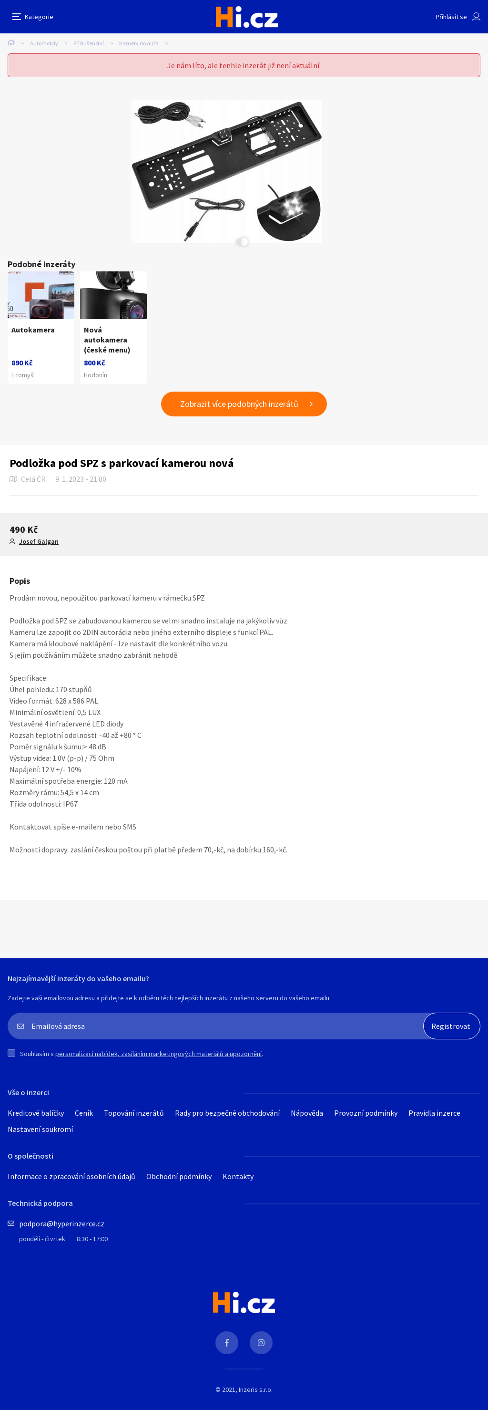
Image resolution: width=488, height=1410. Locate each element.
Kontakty (238, 1319)
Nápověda (307, 1256)
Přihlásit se (451, 16)
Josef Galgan (39, 684)
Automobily (44, 43)
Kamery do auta (139, 43)
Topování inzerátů (134, 1256)
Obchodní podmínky (179, 1319)
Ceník (84, 1256)
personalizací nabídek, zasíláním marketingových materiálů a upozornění (158, 1196)
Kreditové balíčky (36, 1256)
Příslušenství (88, 43)
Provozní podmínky (365, 1256)
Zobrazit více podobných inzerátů (239, 546)
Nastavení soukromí (40, 1272)
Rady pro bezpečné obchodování (227, 1256)
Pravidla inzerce (434, 1256)
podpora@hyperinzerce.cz (61, 1366)
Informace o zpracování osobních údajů (71, 1319)
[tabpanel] (104, 171)
